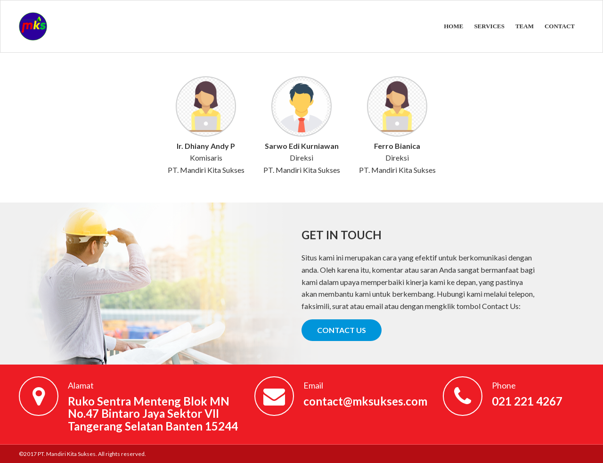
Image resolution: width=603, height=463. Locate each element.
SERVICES (489, 26)
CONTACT (560, 26)
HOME (453, 26)
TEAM (524, 26)
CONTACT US (341, 329)
